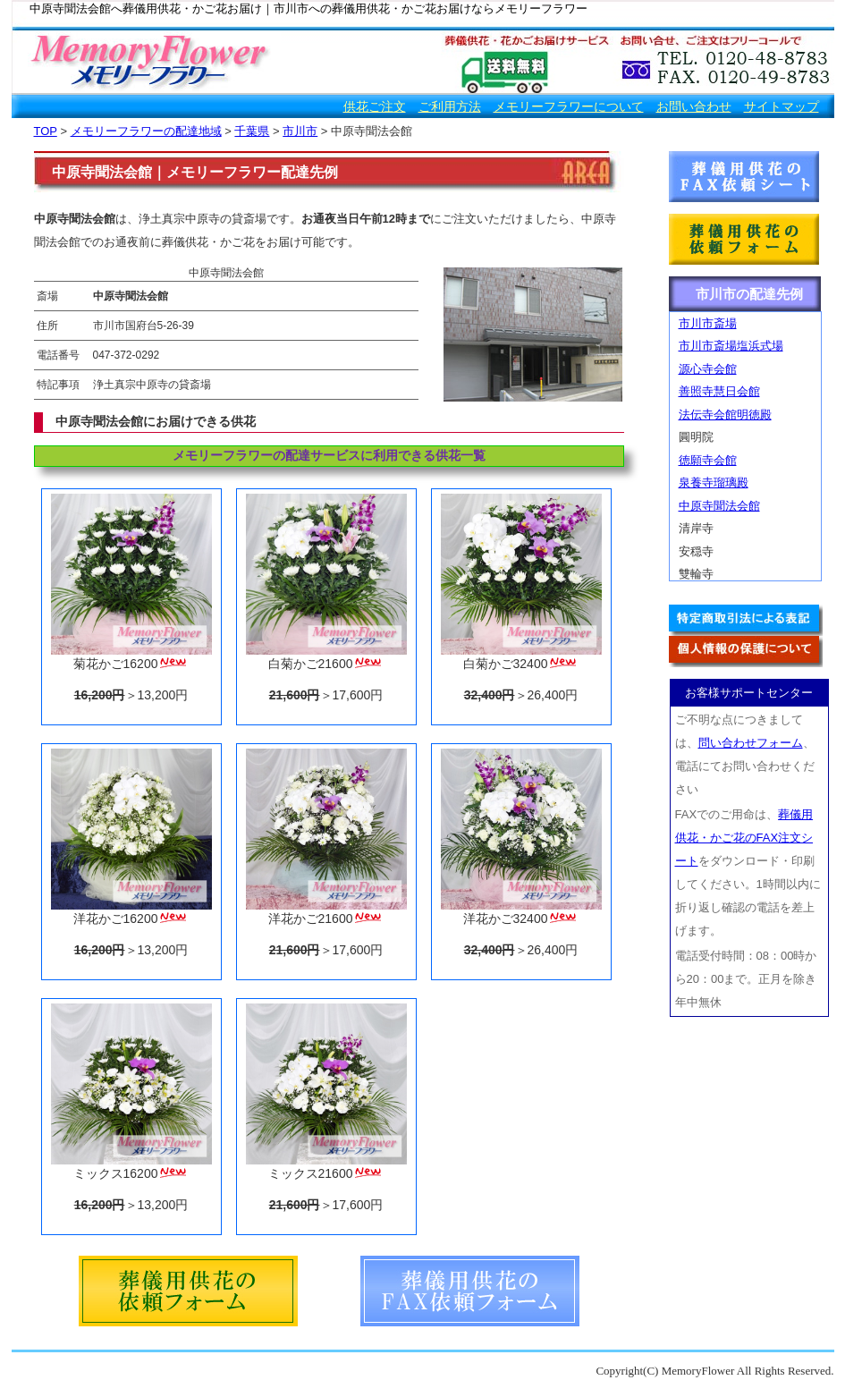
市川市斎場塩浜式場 (731, 345)
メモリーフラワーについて (569, 106)
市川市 (300, 131)
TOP (45, 131)
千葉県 (251, 131)
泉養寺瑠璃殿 (713, 482)
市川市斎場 (708, 323)
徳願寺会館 (708, 460)
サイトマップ (781, 106)
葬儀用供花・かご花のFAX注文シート (744, 838)
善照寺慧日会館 (719, 391)
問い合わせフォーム (750, 742)
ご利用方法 (449, 106)
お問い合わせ (693, 106)
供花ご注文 (374, 106)
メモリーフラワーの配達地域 (146, 131)
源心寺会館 (708, 369)
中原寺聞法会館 (719, 505)
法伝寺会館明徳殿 (725, 414)
